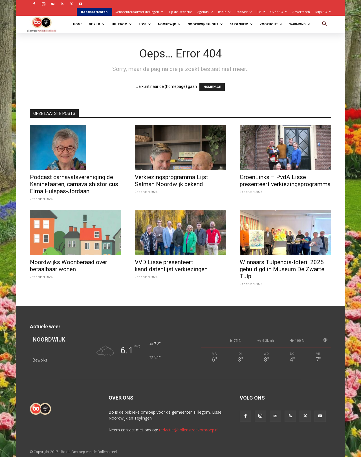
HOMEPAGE (212, 87)
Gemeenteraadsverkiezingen (139, 12)
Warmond (299, 24)
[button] (324, 24)
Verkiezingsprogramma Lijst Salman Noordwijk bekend (171, 181)
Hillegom (122, 24)
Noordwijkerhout (205, 24)
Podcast (244, 12)
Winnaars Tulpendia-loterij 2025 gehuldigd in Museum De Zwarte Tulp (282, 269)
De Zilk (97, 24)
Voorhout (271, 24)
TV (261, 12)
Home (77, 24)
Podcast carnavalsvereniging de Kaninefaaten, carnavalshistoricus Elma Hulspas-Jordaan (74, 184)
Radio (224, 12)
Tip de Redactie (180, 12)
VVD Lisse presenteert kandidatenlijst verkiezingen (171, 266)
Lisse (145, 24)
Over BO (278, 12)
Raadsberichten (94, 12)
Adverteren (301, 12)
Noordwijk (169, 24)
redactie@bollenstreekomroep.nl (188, 430)
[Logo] (44, 24)
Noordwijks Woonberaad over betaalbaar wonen (68, 266)
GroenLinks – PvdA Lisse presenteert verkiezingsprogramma (285, 181)
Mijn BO (323, 12)
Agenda (205, 12)
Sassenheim (241, 24)
